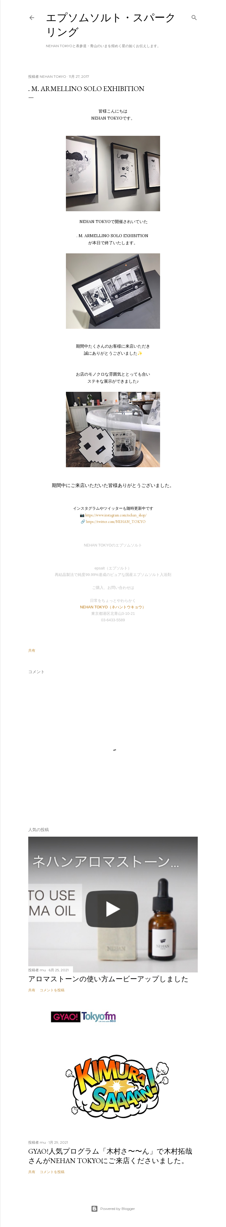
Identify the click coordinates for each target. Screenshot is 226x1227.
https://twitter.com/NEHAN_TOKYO (116, 521)
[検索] (194, 16)
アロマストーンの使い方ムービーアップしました (108, 978)
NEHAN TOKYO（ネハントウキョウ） (113, 607)
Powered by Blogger (113, 1208)
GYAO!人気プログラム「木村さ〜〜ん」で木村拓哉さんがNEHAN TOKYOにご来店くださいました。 (110, 1156)
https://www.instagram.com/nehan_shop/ (116, 515)
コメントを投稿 (52, 990)
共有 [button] (31, 650)
